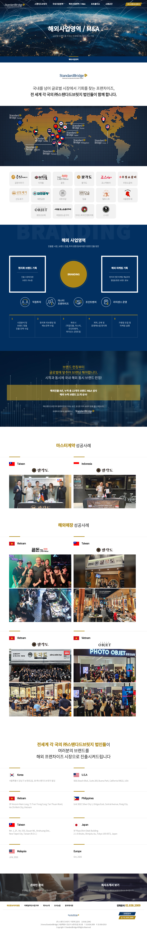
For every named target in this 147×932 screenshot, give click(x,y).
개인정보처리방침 (13, 905)
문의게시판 (69, 905)
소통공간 (109, 3)
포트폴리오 (95, 3)
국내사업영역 (58, 3)
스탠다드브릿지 (41, 3)
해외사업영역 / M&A (77, 3)
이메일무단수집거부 (31, 905)
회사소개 (46, 905)
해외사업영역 (73, 59)
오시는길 (57, 905)
